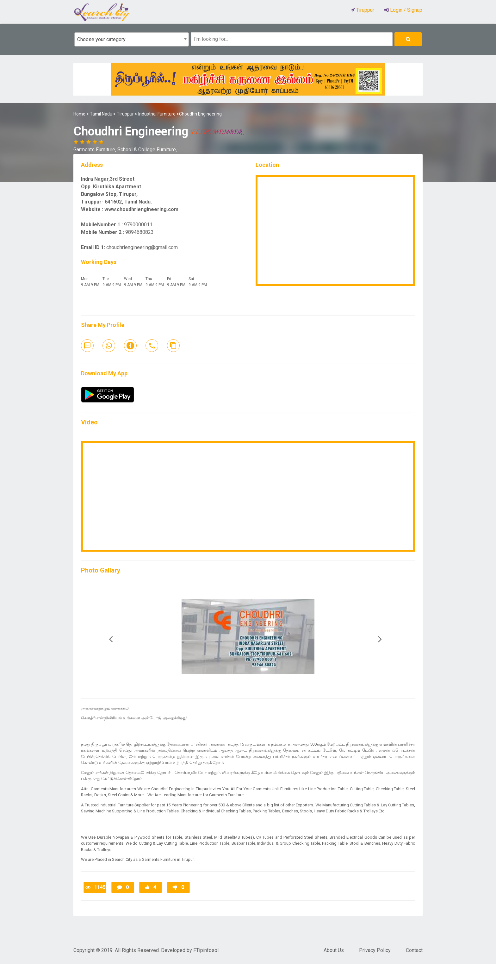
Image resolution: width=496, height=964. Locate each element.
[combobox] (131, 39)
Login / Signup (405, 10)
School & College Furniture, (147, 150)
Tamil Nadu (101, 113)
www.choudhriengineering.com (141, 209)
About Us (334, 950)
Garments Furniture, (95, 150)
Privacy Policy (375, 950)
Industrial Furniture (157, 113)
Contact (414, 950)
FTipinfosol (206, 950)
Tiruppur (125, 113)
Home (79, 113)
